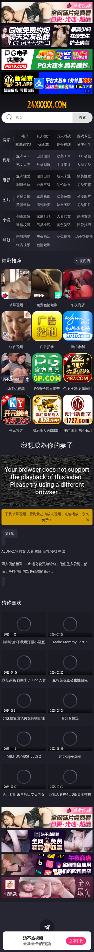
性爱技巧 (84, 224)
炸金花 (43, 144)
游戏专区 (84, 136)
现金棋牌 (64, 144)
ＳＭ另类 (84, 164)
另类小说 (43, 224)
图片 (6, 199)
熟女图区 (64, 204)
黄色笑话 (64, 224)
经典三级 (43, 184)
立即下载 (76, 940)
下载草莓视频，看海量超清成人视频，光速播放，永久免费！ (47, 517)
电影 (6, 179)
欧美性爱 (84, 176)
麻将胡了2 (23, 144)
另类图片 (84, 204)
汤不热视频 (84, 236)
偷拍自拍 (43, 176)
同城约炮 (23, 236)
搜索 (82, 117)
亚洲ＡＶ (23, 156)
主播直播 (64, 164)
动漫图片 (84, 196)
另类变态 (84, 184)
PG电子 (23, 136)
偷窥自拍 (23, 196)
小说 (6, 220)
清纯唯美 (43, 204)
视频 (6, 159)
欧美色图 (64, 196)
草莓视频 (64, 236)
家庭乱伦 (43, 216)
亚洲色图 (43, 196)
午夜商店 (43, 236)
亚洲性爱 (23, 176)
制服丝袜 (23, 184)
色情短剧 (43, 244)
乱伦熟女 (64, 184)
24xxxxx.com (47, 105)
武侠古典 (84, 216)
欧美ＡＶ (64, 156)
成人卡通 (64, 176)
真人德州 (43, 136)
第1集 (9, 533)
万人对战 (64, 136)
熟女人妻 (23, 164)
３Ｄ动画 (84, 156)
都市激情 (23, 216)
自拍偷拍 (43, 156)
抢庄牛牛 (84, 144)
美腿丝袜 (23, 204)
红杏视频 (23, 244)
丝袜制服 (43, 164)
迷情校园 (23, 224)
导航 (6, 240)
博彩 (6, 139)
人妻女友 (64, 216)
